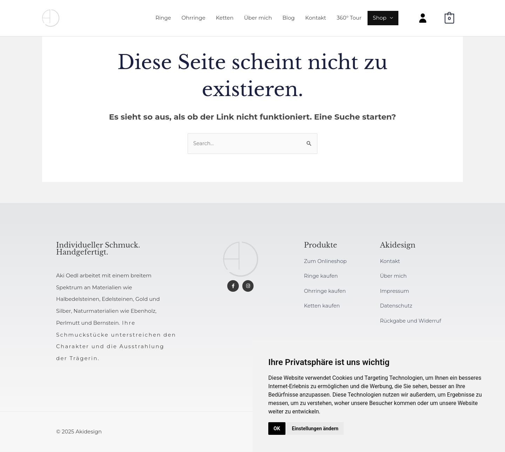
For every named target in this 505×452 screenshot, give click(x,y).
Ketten (225, 19)
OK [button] (277, 428)
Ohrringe (194, 19)
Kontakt (315, 19)
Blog (288, 19)
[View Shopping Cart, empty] (449, 19)
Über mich (258, 19)
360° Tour (349, 19)
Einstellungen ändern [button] (315, 428)
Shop (379, 19)
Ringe (163, 19)
